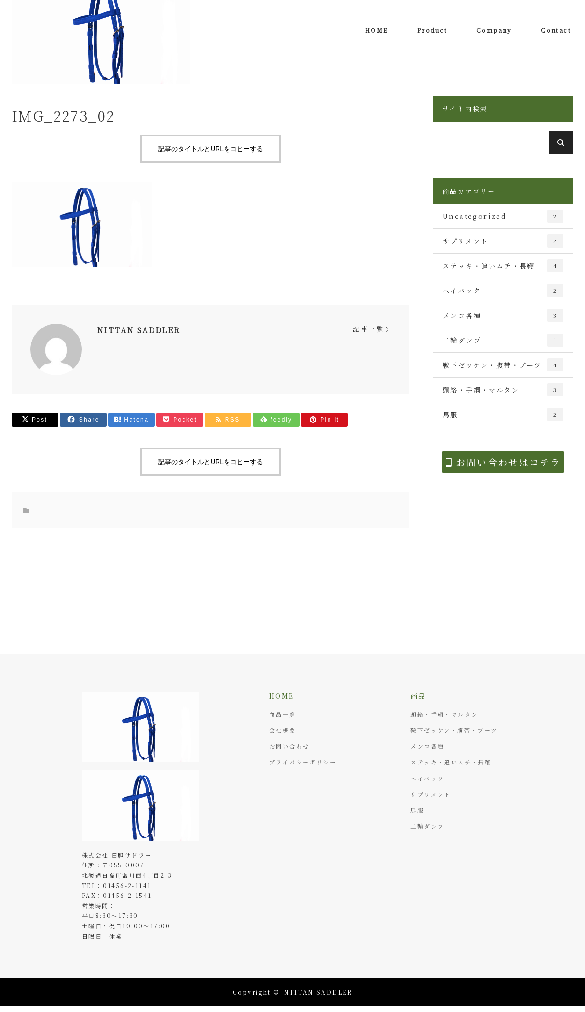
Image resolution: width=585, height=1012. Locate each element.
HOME (376, 30)
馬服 (503, 414)
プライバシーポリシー (302, 762)
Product (432, 30)
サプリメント (503, 241)
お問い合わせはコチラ (503, 462)
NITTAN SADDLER (139, 330)
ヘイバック (503, 290)
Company (494, 30)
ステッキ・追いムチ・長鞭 (503, 265)
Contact (556, 30)
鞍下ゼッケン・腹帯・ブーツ (503, 364)
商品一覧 (282, 714)
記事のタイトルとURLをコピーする (210, 149)
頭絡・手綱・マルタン (503, 389)
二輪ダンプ (503, 340)
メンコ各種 (503, 315)
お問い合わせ (289, 746)
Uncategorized (503, 216)
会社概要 (282, 730)
